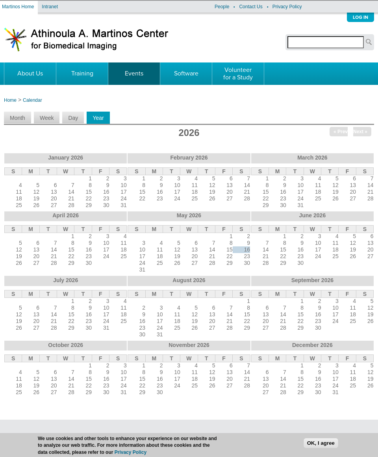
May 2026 (189, 215)
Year (101, 118)
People (222, 6)
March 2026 (312, 157)
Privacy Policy (287, 6)
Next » (360, 131)
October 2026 (65, 345)
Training (82, 73)
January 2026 (65, 157)
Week (47, 118)
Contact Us (250, 6)
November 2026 (189, 345)
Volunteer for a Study (238, 73)
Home (10, 100)
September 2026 (312, 280)
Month (17, 118)
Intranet (50, 6)
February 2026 (189, 157)
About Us (30, 73)
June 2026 (312, 215)
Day (73, 118)
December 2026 (312, 345)
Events (134, 73)
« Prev (341, 131)
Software (186, 73)
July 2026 (65, 280)
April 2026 (65, 215)
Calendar (32, 100)
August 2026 (188, 280)
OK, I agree (321, 447)
